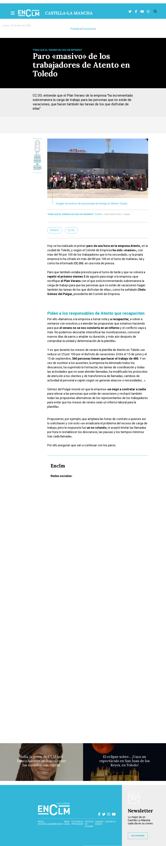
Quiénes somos (99, 823)
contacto (110, 822)
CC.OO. (71, 230)
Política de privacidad (77, 823)
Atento (54, 230)
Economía (88, 28)
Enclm (98, 214)
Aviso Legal (67, 823)
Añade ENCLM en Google (37, 160)
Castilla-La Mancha (69, 13)
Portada (75, 28)
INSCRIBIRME (137, 836)
